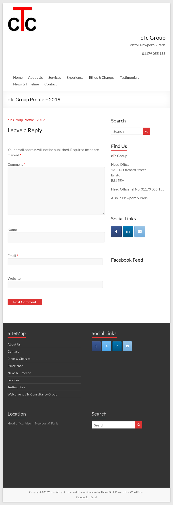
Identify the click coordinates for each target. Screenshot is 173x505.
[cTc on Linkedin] (128, 231)
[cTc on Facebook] (116, 231)
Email (13, 255)
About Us (35, 77)
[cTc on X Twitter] (106, 346)
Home (18, 77)
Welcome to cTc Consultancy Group (32, 394)
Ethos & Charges (101, 77)
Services (54, 77)
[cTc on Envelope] (139, 231)
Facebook (82, 497)
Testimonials (129, 77)
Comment (16, 164)
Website (14, 278)
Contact (50, 84)
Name (13, 229)
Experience (74, 77)
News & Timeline (26, 84)
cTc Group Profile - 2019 (26, 120)
